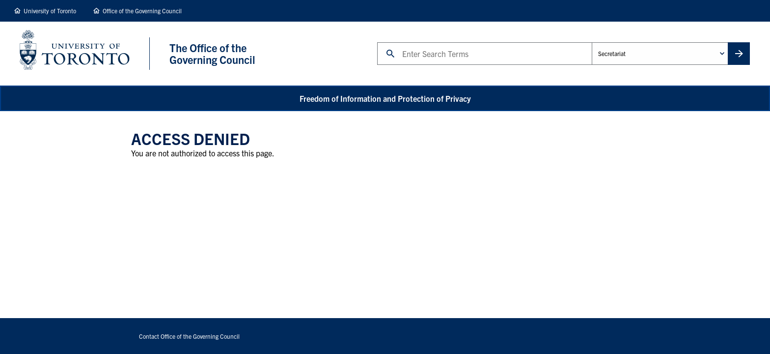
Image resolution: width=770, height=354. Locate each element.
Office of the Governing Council (142, 10)
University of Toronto (50, 10)
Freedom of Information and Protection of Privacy (385, 98)
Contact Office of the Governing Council (189, 336)
